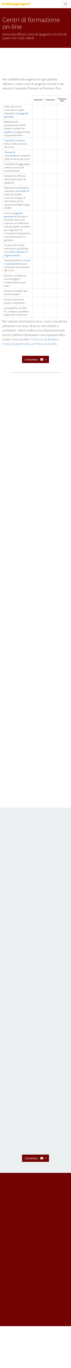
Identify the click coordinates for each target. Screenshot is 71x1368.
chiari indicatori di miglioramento (16, 253)
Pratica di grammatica (16, 344)
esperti (7, 131)
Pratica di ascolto (45, 344)
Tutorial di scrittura (14, 140)
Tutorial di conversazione (12, 154)
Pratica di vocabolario (45, 339)
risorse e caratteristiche (17, 262)
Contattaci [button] (31, 359)
